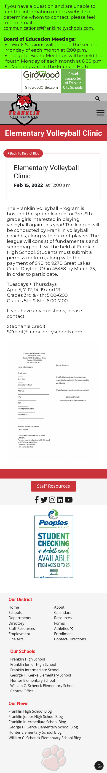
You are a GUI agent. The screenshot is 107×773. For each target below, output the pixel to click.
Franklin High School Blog (30, 711)
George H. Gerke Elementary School (40, 675)
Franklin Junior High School (33, 664)
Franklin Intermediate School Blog (37, 722)
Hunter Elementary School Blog (35, 732)
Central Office (22, 691)
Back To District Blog (23, 153)
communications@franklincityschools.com (48, 28)
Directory (16, 623)
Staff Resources (53, 486)
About (59, 607)
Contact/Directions (70, 639)
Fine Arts (16, 639)
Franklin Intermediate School (34, 670)
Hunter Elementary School (32, 680)
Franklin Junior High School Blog (36, 716)
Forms (59, 623)
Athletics (63, 628)
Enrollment (63, 634)
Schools (15, 612)
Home (14, 607)
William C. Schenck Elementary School (42, 686)
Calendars (62, 612)
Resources (63, 618)
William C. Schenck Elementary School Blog (45, 738)
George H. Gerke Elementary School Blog (43, 727)
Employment (19, 634)
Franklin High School (27, 659)
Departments (20, 618)
